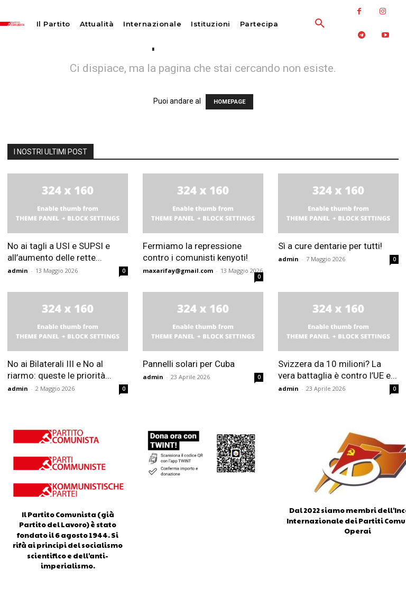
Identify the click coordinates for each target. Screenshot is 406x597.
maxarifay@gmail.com (178, 270)
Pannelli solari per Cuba (189, 364)
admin (17, 270)
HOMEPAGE (229, 101)
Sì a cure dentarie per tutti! (330, 246)
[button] (299, 24)
